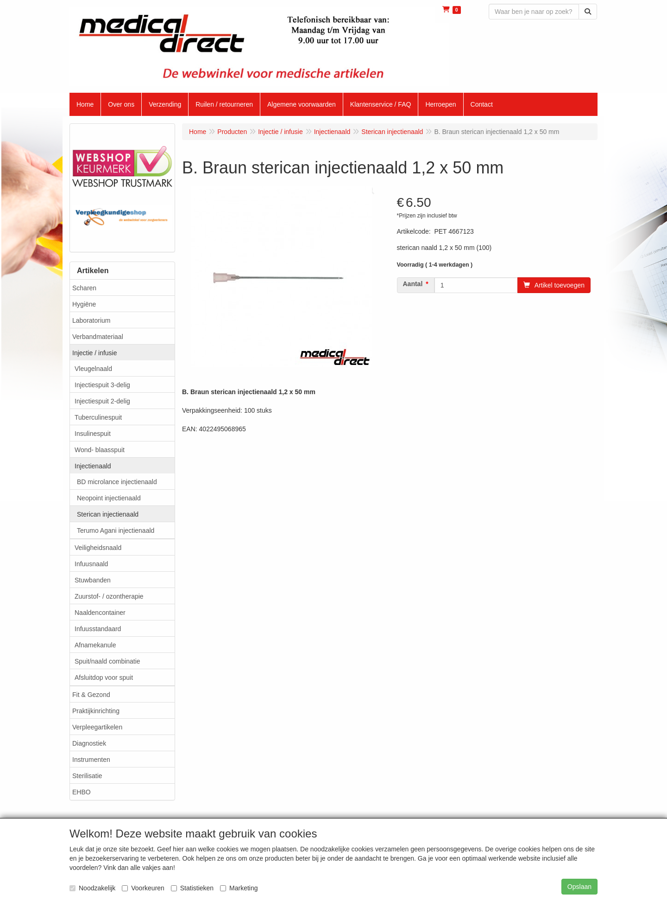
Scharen (84, 288)
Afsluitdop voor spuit (104, 677)
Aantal (413, 284)
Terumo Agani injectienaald (115, 530)
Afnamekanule (95, 645)
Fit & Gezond (91, 694)
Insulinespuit (93, 433)
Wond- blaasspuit (100, 450)
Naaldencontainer (100, 612)
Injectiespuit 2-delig (102, 401)
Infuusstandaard (98, 629)
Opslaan (579, 886)
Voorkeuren (143, 888)
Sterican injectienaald (107, 514)
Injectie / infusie (94, 353)
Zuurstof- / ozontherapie (109, 596)
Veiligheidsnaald (98, 547)
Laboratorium (91, 320)
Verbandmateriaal (97, 336)
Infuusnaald (91, 564)
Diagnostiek (89, 743)
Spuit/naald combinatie (107, 661)
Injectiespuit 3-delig (102, 385)
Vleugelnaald (93, 368)
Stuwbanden (93, 580)
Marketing (239, 888)
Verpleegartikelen (97, 727)
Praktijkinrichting (96, 711)
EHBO (81, 792)
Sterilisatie (87, 776)
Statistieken (192, 888)
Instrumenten (91, 759)
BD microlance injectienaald (117, 482)
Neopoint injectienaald (109, 498)
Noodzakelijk (92, 888)
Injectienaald (93, 466)
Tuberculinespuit (98, 417)
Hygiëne (84, 304)
